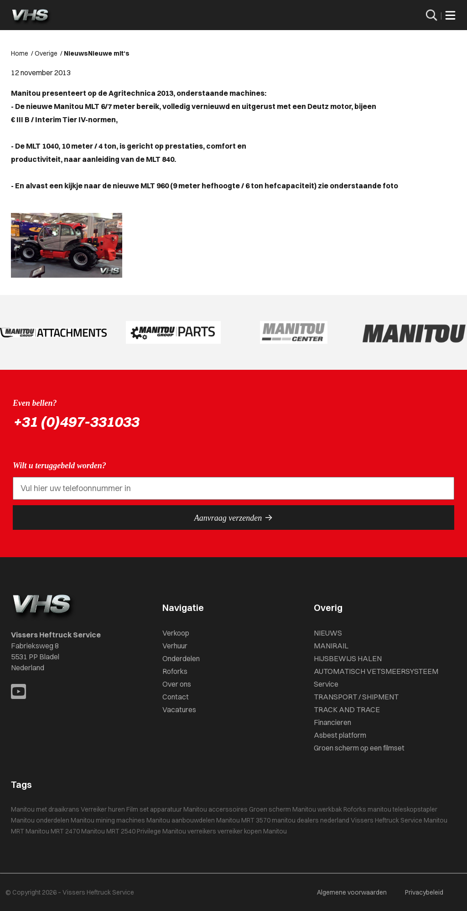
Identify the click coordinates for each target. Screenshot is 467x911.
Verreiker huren (103, 809)
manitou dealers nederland (310, 820)
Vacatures (179, 709)
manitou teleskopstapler (402, 809)
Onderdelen (181, 658)
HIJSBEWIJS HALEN (348, 658)
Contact (175, 696)
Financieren (332, 722)
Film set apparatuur (154, 809)
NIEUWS (328, 632)
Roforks (174, 671)
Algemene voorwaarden (352, 892)
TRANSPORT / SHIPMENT (356, 696)
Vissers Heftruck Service (386, 820)
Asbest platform (340, 735)
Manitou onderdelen (40, 820)
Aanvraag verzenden (233, 517)
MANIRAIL (331, 645)
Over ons (176, 683)
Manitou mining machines (108, 820)
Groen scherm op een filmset (359, 747)
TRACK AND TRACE (347, 709)
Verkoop (175, 632)
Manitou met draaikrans (45, 809)
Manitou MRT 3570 (243, 820)
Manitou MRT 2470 (53, 831)
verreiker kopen (240, 831)
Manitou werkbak (317, 809)
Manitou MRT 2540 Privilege (121, 831)
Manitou (275, 831)
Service (326, 683)
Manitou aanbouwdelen (180, 820)
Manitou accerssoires (215, 809)
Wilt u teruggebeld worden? (59, 465)
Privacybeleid (424, 892)
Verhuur (174, 645)
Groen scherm (270, 809)
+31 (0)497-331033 (76, 421)
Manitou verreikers (189, 831)
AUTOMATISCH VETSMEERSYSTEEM (376, 671)
